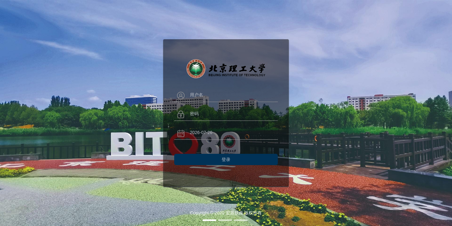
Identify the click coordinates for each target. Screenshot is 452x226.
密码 (194, 113)
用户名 (196, 94)
